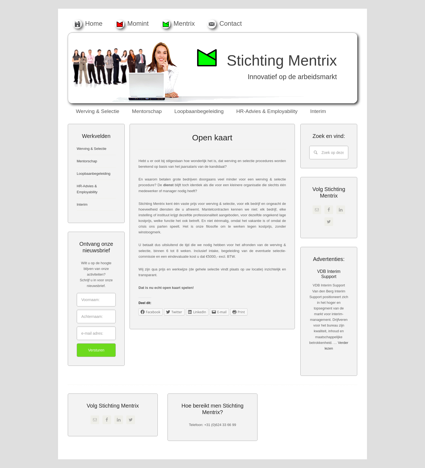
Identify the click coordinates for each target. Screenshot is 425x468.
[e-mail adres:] (96, 333)
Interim (82, 204)
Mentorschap (87, 161)
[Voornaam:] (96, 299)
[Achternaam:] (96, 316)
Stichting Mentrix (282, 60)
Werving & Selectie (92, 149)
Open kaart (212, 137)
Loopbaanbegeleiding (93, 174)
